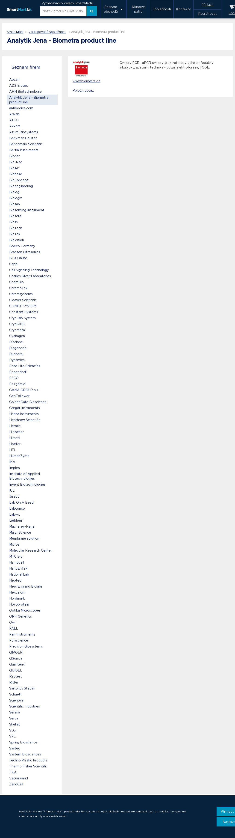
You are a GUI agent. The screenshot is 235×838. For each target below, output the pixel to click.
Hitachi (14, 438)
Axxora (15, 126)
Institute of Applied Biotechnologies (24, 476)
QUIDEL (15, 670)
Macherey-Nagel (22, 526)
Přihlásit (207, 4)
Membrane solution (24, 538)
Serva (13, 718)
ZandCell (16, 784)
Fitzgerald (17, 384)
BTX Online (18, 258)
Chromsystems (21, 294)
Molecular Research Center (30, 550)
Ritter (13, 682)
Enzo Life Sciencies (24, 366)
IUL (12, 490)
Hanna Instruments (24, 414)
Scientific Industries (24, 706)
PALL (13, 628)
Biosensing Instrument (26, 210)
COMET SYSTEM (22, 306)
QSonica (15, 658)
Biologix (15, 198)
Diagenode (17, 348)
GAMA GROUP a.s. (24, 390)
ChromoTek (18, 288)
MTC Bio (16, 556)
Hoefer (15, 444)
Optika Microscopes (25, 610)
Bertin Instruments (23, 150)
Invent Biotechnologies (27, 484)
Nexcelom (17, 592)
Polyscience (18, 640)
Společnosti (162, 9)
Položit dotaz (83, 90)
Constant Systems (23, 312)
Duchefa (16, 354)
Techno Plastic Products (28, 760)
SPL (12, 736)
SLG (12, 730)
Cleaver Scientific (23, 300)
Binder (14, 156)
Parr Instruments (22, 634)
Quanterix (17, 664)
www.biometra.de (86, 81)
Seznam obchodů (111, 9)
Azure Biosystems (23, 132)
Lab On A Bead (21, 502)
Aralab (14, 114)
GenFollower (19, 396)
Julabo (14, 496)
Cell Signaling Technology (29, 270)
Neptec (15, 580)
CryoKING (17, 324)
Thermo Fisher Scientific (28, 766)
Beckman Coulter (23, 138)
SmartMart (15, 32)
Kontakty (183, 9)
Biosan (14, 204)
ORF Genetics (20, 616)
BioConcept (18, 180)
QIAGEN (16, 652)
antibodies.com (21, 108)
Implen (14, 468)
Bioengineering (21, 186)
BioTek (14, 234)
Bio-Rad (15, 162)
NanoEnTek (18, 568)
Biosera (15, 216)
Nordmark (17, 598)
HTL (12, 450)
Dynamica (17, 360)
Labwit (14, 514)
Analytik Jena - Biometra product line (28, 100)
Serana (14, 712)
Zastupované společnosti (47, 32)
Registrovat (207, 13)
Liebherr (15, 520)
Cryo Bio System (22, 318)
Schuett (15, 694)
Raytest (15, 676)
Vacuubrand (18, 778)
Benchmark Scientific (26, 144)
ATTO (14, 120)
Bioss (13, 222)
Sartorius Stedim (22, 688)
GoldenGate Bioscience (28, 402)
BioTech (15, 228)
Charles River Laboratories (30, 276)
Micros (14, 544)
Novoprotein (19, 604)
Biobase (15, 174)
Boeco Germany (22, 246)
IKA (12, 462)
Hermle (15, 426)
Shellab (15, 724)
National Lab (19, 574)
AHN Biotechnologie (25, 91)
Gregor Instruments (24, 408)
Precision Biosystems (26, 646)
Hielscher (16, 432)
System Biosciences (25, 754)
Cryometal (17, 330)
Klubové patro (138, 9)
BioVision (16, 240)
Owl (12, 622)
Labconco (17, 508)
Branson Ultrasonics (24, 252)
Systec (14, 748)
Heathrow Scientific (24, 420)
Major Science (20, 532)
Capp (13, 264)
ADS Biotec (18, 85)
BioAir (14, 168)
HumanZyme (19, 456)
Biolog (14, 192)
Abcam (15, 79)
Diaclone (16, 342)
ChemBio (16, 282)
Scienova (16, 700)
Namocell (16, 562)
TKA (13, 772)
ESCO (14, 378)
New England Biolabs (26, 586)
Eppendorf (17, 372)
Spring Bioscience (23, 742)
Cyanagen (17, 336)
